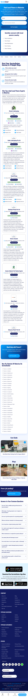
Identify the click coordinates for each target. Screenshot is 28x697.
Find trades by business (7, 606)
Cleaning (17, 634)
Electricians (17, 636)
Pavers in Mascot (7, 379)
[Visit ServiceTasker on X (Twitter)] (9, 664)
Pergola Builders (18, 627)
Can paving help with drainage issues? (10, 537)
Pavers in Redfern (7, 416)
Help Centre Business (19, 656)
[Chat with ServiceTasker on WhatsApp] (22, 664)
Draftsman (17, 629)
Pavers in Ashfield (7, 369)
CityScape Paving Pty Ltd (14, 209)
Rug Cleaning (4, 634)
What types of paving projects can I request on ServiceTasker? (12, 511)
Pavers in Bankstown (7, 373)
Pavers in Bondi (6, 423)
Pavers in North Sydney (8, 393)
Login (16, 606)
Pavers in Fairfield (7, 385)
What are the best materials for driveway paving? (12, 520)
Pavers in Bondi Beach (8, 425)
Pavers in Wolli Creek (8, 400)
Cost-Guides (4, 598)
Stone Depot (14, 301)
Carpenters (4, 631)
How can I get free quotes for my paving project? (12, 516)
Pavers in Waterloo (7, 421)
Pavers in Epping (7, 387)
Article (16, 598)
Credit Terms (4, 654)
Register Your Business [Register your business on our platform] (9, 676)
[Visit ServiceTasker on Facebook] (3, 664)
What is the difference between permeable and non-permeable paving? (13, 551)
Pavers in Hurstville (7, 389)
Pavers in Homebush (7, 408)
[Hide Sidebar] (26, 1)
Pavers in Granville (7, 396)
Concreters (4, 636)
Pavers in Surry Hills (7, 418)
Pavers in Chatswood (8, 427)
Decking (3, 629)
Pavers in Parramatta (7, 398)
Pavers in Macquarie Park (8, 404)
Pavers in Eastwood (7, 402)
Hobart (16, 621)
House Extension (5, 627)
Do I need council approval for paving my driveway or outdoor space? (13, 529)
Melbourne (4, 617)
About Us (4, 596)
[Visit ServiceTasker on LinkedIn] (16, 664)
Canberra (3, 621)
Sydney (19, 56)
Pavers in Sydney (7, 431)
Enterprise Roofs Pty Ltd (14, 330)
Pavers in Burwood (7, 381)
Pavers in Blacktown (7, 377)
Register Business (15, 694)
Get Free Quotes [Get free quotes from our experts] (8, 670)
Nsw (15, 56)
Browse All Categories (19, 649)
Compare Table (5, 651)
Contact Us (17, 600)
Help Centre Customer (6, 658)
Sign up (3, 608)
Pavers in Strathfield (7, 410)
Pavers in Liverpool (7, 391)
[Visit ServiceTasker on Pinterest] (6, 664)
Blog (16, 596)
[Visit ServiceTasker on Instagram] (12, 664)
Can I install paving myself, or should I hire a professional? (11, 557)
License (16, 651)
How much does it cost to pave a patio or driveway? (13, 541)
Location (3, 615)
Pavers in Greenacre (7, 375)
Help (3, 604)
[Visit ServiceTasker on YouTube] (19, 664)
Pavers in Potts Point (8, 414)
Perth (3, 619)
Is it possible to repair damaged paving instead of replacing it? (12, 546)
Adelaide (17, 619)
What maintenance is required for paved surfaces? (12, 533)
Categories (4, 602)
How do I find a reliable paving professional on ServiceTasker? (12, 506)
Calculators (17, 602)
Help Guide (17, 654)
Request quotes (14, 116)
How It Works (4, 649)
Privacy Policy (18, 644)
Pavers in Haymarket (7, 412)
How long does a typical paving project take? (11, 524)
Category (6, 56)
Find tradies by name (19, 604)
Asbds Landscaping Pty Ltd (14, 140)
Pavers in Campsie (7, 383)
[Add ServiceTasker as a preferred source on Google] (14, 569)
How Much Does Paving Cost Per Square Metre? (14, 454)
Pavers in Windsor (7, 429)
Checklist (4, 600)
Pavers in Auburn (7, 371)
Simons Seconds (14, 238)
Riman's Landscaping (14, 111)
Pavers (11, 56)
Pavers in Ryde (6, 406)
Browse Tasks (5, 656)
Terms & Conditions (6, 644)
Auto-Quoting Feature (19, 646)
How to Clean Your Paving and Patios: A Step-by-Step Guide (14, 478)
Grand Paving (14, 176)
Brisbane (17, 617)
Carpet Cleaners (18, 631)
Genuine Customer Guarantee (6, 647)
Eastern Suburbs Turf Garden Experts (14, 271)
